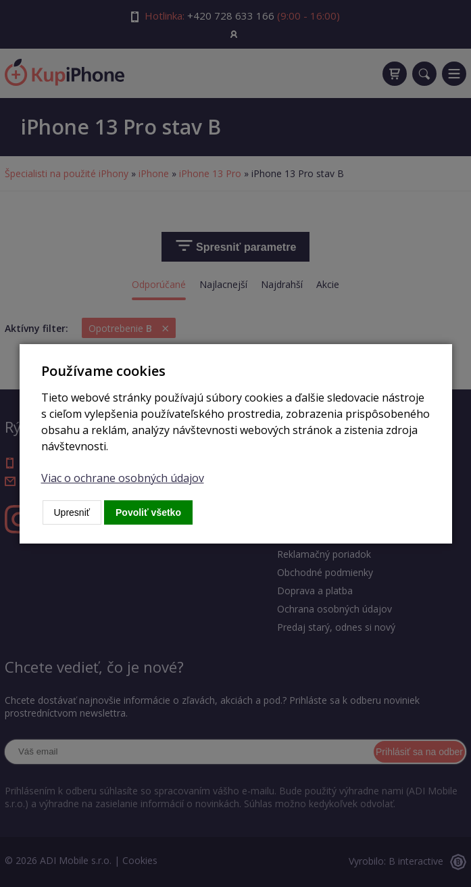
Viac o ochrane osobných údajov (122, 478)
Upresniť (72, 512)
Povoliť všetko (148, 512)
